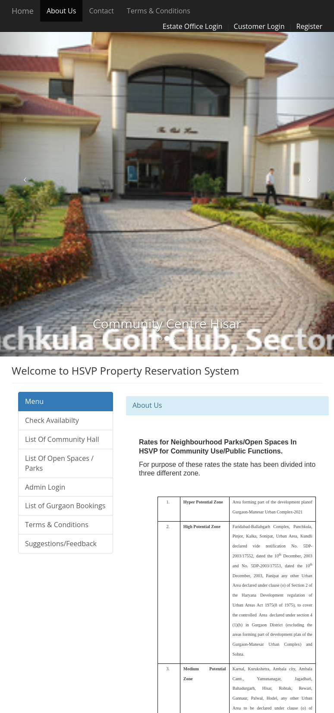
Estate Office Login (193, 26)
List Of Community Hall (62, 439)
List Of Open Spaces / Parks (59, 463)
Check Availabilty (52, 420)
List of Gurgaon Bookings (65, 505)
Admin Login (45, 487)
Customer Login (259, 26)
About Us (61, 11)
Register (309, 26)
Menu (34, 401)
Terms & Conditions (158, 11)
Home (23, 11)
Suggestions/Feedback (61, 543)
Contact (101, 11)
